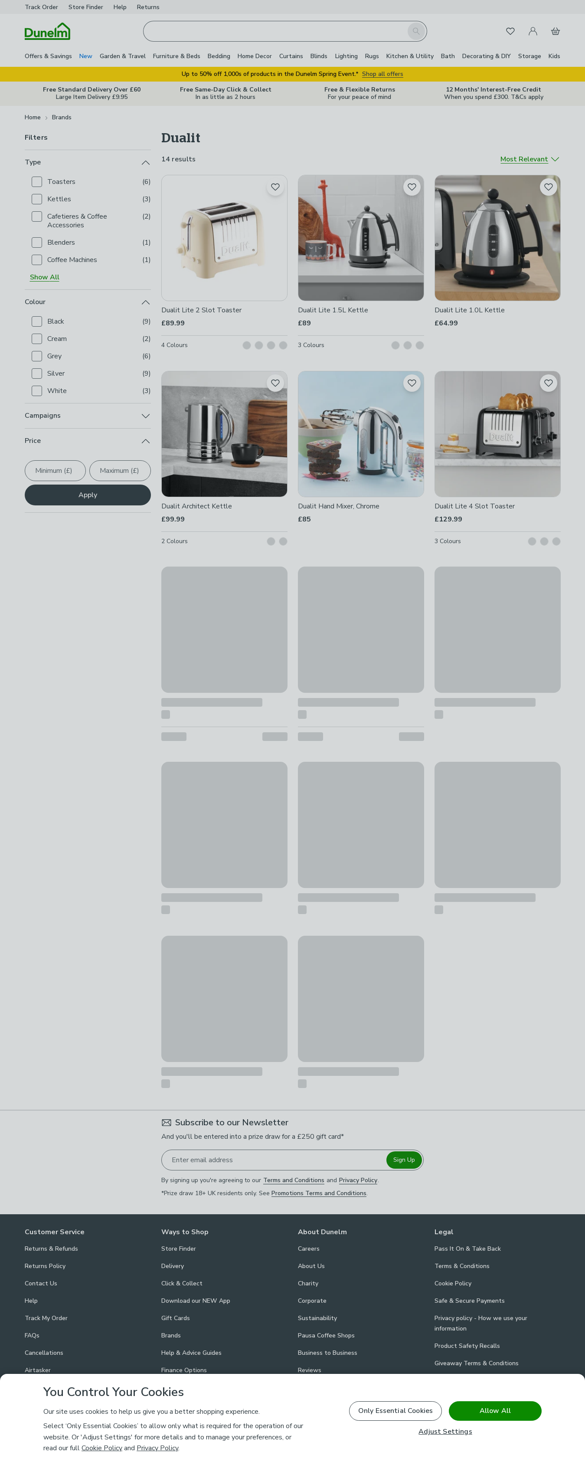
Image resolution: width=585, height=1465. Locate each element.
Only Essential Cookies (395, 1411)
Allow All (495, 1411)
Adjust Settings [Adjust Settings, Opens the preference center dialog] (445, 1432)
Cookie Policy (102, 1448)
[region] (292, 1419)
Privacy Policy (157, 1448)
